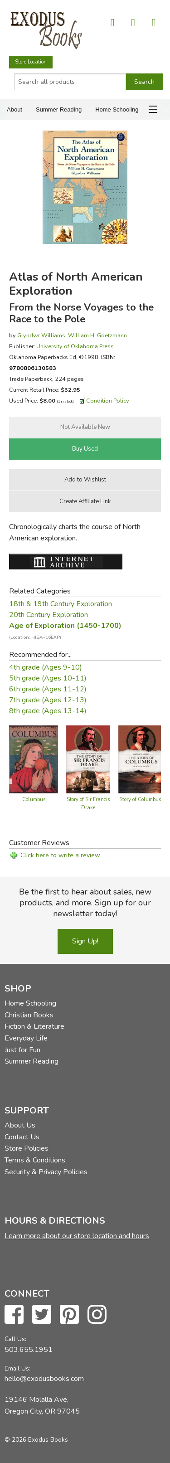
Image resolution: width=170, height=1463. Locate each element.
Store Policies (27, 1148)
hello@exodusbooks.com (44, 1379)
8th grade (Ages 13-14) (48, 711)
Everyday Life (26, 1038)
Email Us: (17, 1368)
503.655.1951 (29, 1350)
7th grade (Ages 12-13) (48, 700)
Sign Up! (85, 941)
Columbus (33, 799)
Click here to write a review (60, 855)
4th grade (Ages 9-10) (45, 667)
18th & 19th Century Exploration (60, 604)
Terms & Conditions (35, 1160)
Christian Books (29, 1015)
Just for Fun (22, 1050)
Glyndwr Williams (41, 335)
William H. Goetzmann (97, 335)
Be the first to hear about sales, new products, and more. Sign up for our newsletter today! (85, 902)
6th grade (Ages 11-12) (48, 689)
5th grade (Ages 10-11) (48, 678)
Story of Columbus (140, 799)
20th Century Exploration (48, 615)
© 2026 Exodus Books (36, 1439)
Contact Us (22, 1137)
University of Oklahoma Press (75, 346)
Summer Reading (59, 109)
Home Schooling (116, 109)
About (14, 109)
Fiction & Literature (34, 1026)
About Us (20, 1125)
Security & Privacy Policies (46, 1172)
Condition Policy (107, 400)
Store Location (31, 61)
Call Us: (15, 1339)
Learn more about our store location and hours (77, 1236)
